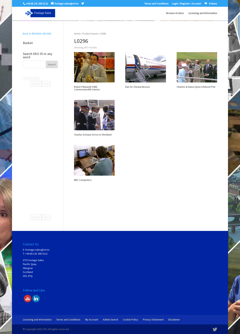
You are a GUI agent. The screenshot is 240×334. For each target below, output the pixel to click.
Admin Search (110, 319)
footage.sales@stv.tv (37, 249)
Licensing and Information (202, 13)
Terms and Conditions (156, 3)
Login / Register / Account (186, 3)
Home (77, 33)
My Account (91, 319)
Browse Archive (175, 13)
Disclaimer (174, 319)
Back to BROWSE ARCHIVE (37, 33)
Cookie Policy (130, 319)
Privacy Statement (153, 319)
